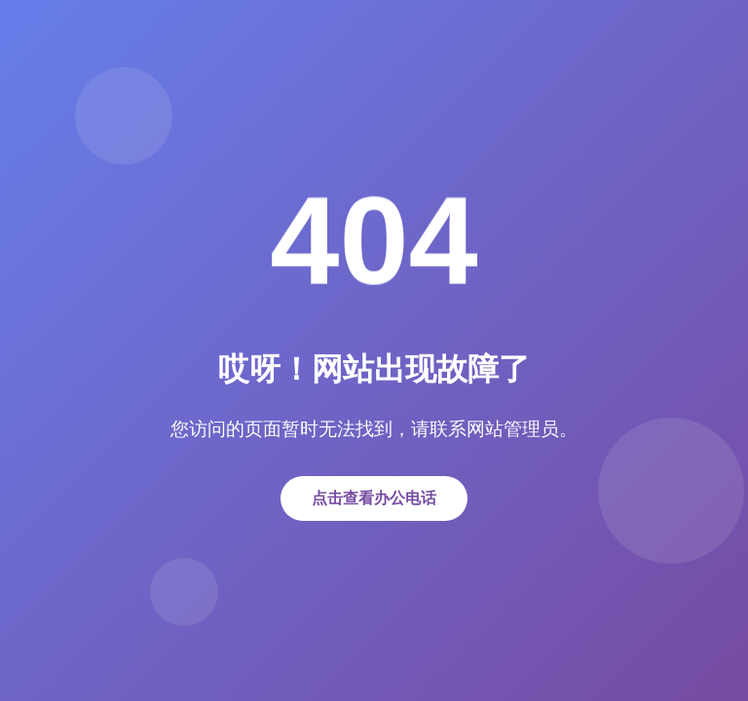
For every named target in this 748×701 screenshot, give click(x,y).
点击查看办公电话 (374, 498)
